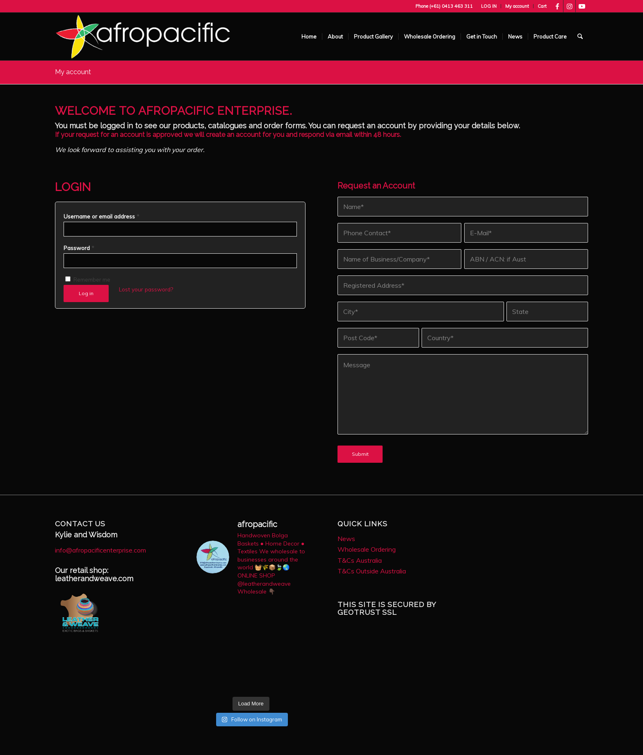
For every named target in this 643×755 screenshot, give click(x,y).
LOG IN (489, 6)
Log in (86, 293)
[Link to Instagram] (569, 6)
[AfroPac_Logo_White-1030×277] (143, 36)
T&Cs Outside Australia (371, 571)
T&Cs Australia (359, 560)
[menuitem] (489, 6)
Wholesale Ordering (366, 549)
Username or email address (101, 216)
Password (79, 247)
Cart (542, 6)
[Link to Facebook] (557, 6)
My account (517, 6)
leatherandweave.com (94, 578)
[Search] (580, 36)
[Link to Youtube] (582, 6)
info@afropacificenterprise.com (100, 550)
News (346, 538)
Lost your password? (146, 289)
